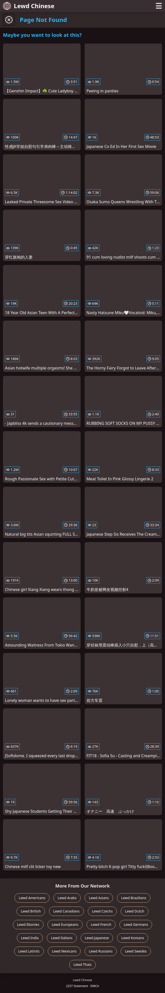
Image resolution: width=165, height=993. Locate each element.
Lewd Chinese (28, 6)
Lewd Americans (32, 897)
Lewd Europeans (65, 924)
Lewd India (30, 937)
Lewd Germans (136, 924)
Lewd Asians (99, 897)
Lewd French (101, 924)
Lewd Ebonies (28, 924)
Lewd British (31, 911)
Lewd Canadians (66, 911)
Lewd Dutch (134, 911)
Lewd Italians (61, 937)
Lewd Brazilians (133, 897)
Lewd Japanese (97, 937)
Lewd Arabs (67, 897)
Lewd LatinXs (29, 951)
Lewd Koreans (132, 937)
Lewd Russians (101, 951)
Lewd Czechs (102, 911)
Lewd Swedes (136, 951)
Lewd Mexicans (64, 951)
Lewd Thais (82, 964)
